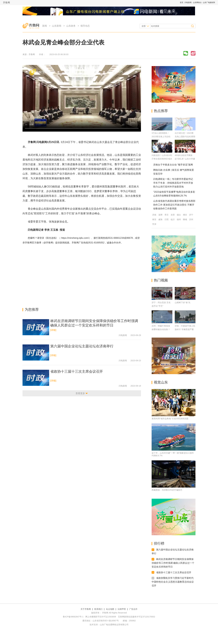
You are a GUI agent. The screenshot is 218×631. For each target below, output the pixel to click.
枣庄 (166, 215)
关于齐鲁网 (86, 609)
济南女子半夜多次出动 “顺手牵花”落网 (173, 164)
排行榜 (159, 543)
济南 (154, 215)
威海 (160, 219)
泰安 (154, 219)
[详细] (53, 330)
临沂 (173, 219)
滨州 (191, 219)
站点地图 (110, 609)
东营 (173, 215)
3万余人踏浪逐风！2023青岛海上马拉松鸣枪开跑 (161, 136)
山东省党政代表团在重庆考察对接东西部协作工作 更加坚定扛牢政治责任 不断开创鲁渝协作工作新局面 (174, 205)
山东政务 (71, 26)
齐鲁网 (6, 2)
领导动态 (85, 26)
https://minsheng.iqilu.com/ (75, 238)
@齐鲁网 (48, 242)
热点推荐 (161, 111)
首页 (181, 2)
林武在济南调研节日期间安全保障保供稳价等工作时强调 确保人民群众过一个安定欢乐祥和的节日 (173, 563)
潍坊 (185, 215)
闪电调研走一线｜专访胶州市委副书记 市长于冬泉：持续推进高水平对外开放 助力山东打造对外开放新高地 (173, 183)
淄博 (160, 215)
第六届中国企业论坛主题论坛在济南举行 (81, 346)
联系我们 (98, 609)
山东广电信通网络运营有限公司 (114, 624)
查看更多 (80, 393)
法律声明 (122, 609)
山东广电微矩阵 (209, 2)
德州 (179, 219)
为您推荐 (32, 309)
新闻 (44, 26)
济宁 (191, 215)
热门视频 (161, 280)
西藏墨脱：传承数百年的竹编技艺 (167, 490)
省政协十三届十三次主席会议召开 (76, 371)
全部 (144, 26)
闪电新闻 (188, 2)
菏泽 (154, 224)
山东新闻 (56, 26)
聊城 (185, 219)
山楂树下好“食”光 (182, 302)
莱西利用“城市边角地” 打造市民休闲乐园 (170, 418)
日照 (166, 219)
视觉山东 (161, 382)
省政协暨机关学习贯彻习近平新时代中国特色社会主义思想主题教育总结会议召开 (173, 582)
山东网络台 (197, 2)
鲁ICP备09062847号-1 (73, 617)
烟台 (179, 215)
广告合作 (133, 609)
